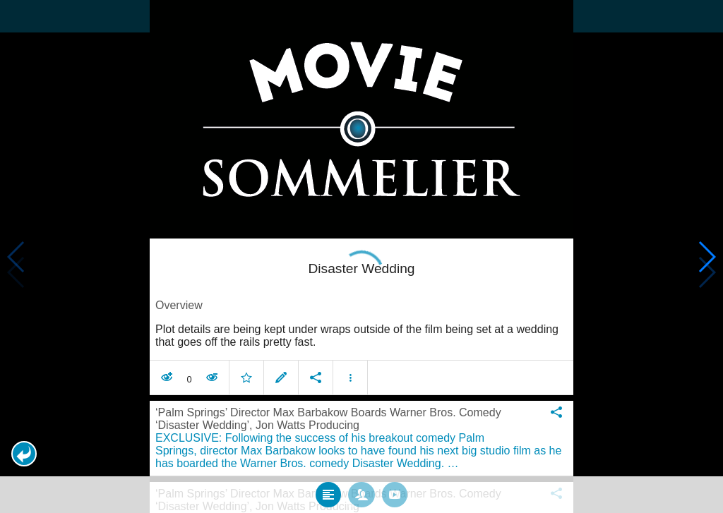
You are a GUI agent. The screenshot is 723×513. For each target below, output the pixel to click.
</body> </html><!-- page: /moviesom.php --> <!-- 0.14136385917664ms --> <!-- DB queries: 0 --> (361, 256)
